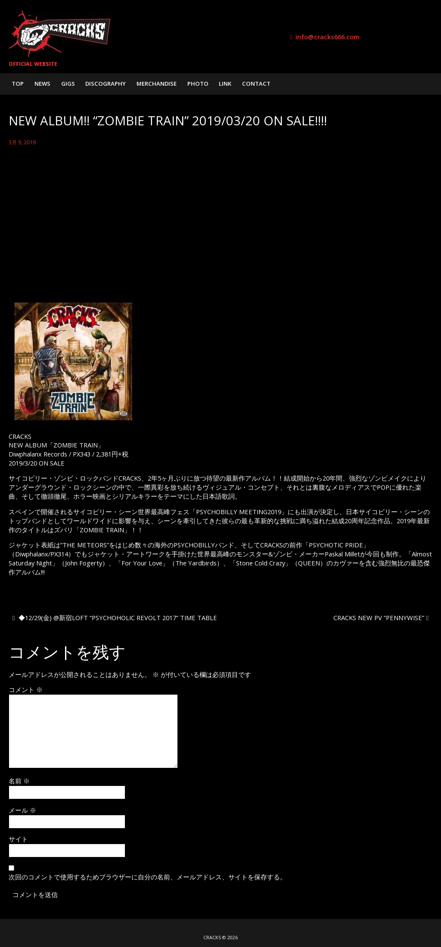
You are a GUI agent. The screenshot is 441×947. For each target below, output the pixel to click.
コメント (26, 689)
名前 (19, 780)
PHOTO (197, 83)
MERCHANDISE (157, 83)
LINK (225, 83)
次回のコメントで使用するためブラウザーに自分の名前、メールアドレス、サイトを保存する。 (147, 876)
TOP (18, 83)
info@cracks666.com (327, 36)
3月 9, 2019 (22, 142)
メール (22, 810)
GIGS (68, 83)
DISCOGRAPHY (105, 83)
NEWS (42, 83)
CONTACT (256, 83)
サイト (18, 839)
